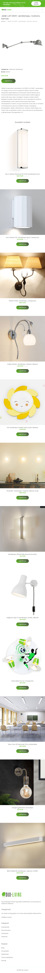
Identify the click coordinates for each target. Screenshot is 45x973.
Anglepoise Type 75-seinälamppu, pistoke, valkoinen (22, 617)
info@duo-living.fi (6, 917)
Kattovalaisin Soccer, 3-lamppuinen (22, 681)
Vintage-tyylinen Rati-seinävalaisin (22, 808)
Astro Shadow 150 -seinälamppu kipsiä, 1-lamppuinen (22, 237)
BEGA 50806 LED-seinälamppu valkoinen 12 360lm (22, 871)
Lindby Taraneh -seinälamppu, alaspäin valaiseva (22, 364)
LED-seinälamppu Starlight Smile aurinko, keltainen (22, 427)
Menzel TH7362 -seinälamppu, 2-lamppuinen (22, 301)
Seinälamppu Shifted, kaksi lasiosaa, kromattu (22, 554)
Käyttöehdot (5, 954)
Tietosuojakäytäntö (7, 957)
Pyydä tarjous (36, 3)
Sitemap (3, 960)
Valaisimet (12, 69)
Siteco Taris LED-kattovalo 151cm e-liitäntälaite (22, 744)
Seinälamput (19, 69)
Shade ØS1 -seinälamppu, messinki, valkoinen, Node (22, 491)
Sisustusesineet (5, 930)
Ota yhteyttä (5, 951)
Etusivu (3, 21)
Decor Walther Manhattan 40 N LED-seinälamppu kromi (22, 174)
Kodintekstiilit (5, 927)
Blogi (2, 948)
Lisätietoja (8, 81)
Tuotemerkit (4, 933)
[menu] (42, 9)
